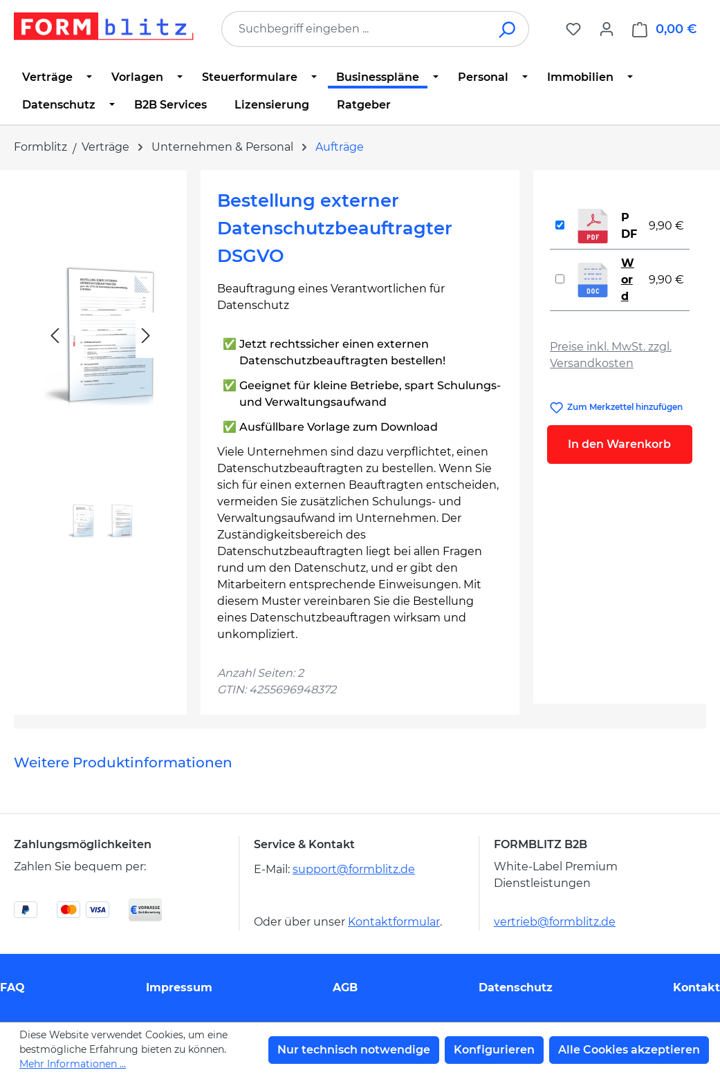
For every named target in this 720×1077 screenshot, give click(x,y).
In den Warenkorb (619, 444)
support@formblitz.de (354, 869)
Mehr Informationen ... (72, 1064)
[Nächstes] (146, 335)
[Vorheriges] (54, 335)
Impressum (179, 987)
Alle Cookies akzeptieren (629, 1049)
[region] (100, 366)
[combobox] (354, 29)
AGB (345, 987)
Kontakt (696, 987)
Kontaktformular (394, 921)
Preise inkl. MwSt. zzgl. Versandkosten (611, 355)
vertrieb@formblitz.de (555, 921)
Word (627, 279)
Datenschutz (516, 987)
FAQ (12, 987)
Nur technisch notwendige (353, 1049)
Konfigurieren (494, 1049)
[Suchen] (508, 29)
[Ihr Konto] (606, 29)
